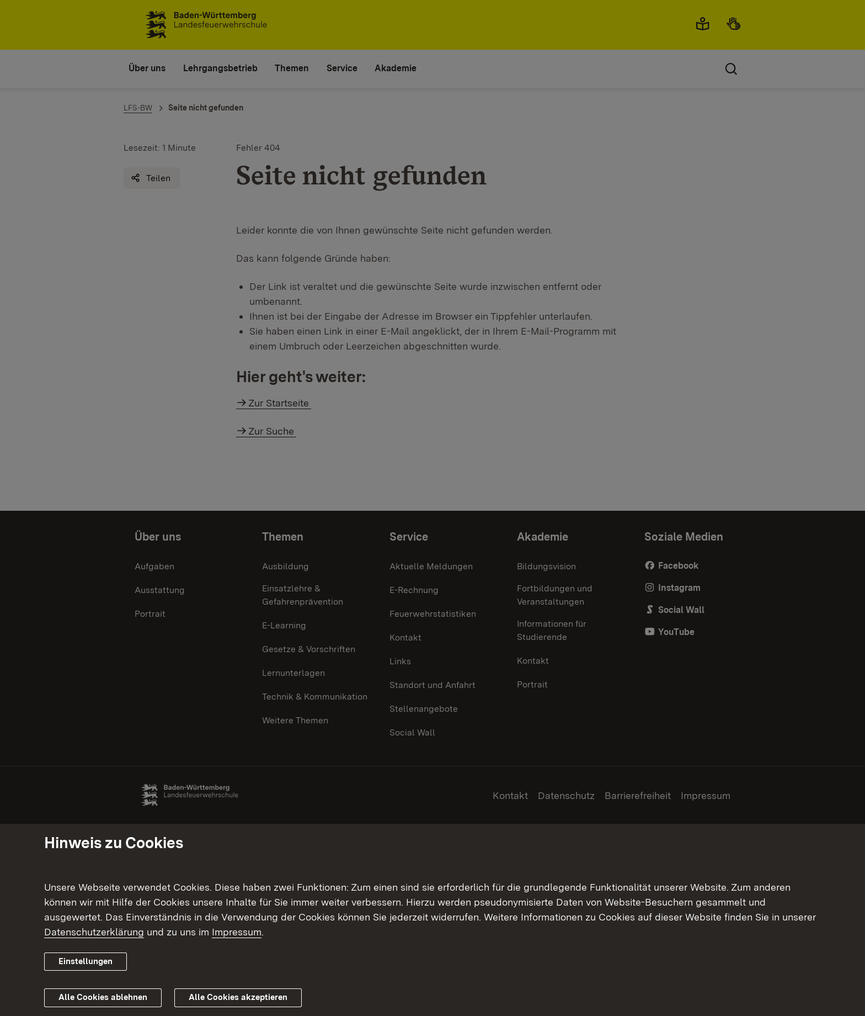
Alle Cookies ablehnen (102, 997)
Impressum (236, 932)
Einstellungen (85, 961)
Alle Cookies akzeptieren (238, 997)
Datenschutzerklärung (94, 932)
